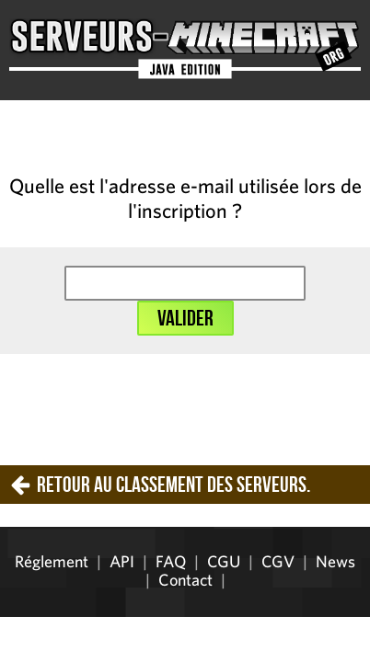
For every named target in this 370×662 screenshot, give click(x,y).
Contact (185, 579)
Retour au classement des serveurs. (173, 484)
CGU (223, 561)
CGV (278, 561)
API (122, 561)
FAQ (171, 561)
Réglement (51, 561)
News (335, 561)
